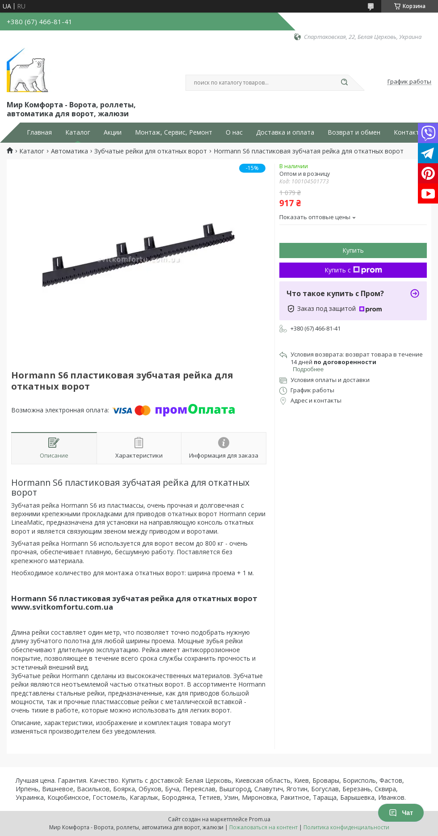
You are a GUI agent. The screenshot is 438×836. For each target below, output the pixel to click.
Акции (113, 132)
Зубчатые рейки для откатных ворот (150, 151)
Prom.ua (259, 819)
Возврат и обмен (354, 132)
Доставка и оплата (285, 132)
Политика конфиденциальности (346, 827)
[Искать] (344, 83)
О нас (234, 132)
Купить (353, 250)
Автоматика (69, 151)
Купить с (353, 270)
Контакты (409, 132)
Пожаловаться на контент (263, 827)
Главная (39, 132)
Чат (401, 813)
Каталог (77, 132)
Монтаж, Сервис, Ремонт (173, 132)
